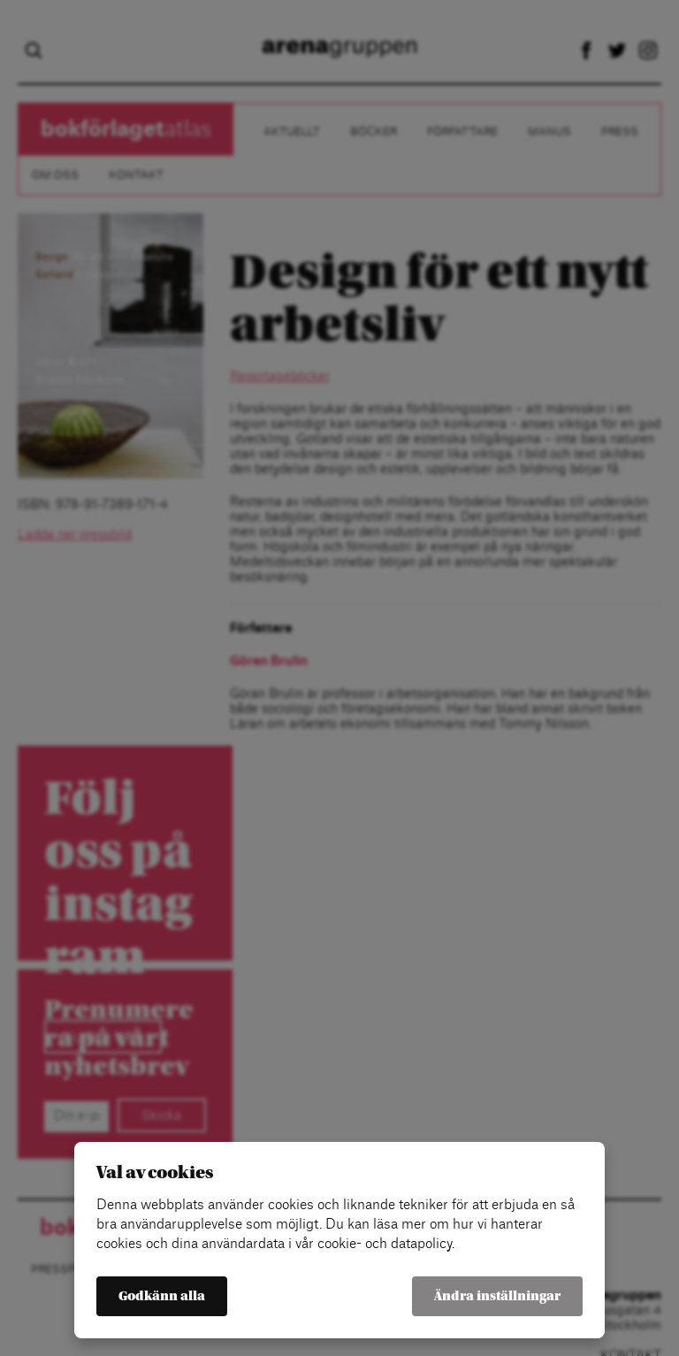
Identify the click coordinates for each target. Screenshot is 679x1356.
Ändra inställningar (497, 1296)
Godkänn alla (161, 1296)
